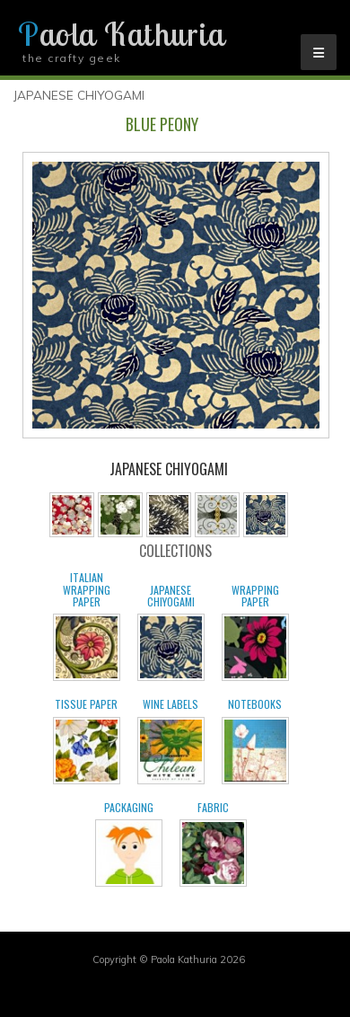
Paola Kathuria (121, 34)
